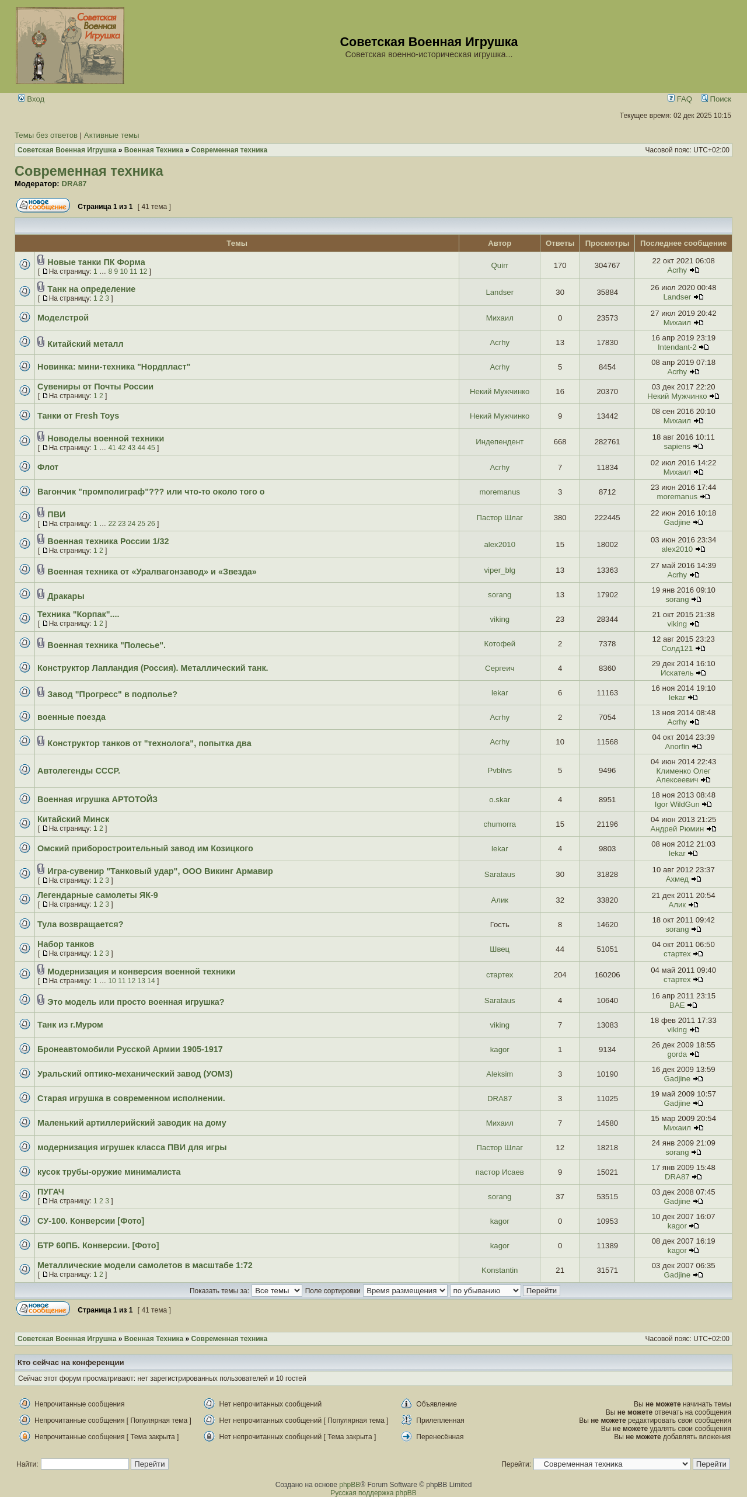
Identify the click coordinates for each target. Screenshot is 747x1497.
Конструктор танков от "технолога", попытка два (149, 743)
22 (112, 524)
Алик (499, 900)
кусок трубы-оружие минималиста (109, 1171)
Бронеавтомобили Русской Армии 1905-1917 (130, 1049)
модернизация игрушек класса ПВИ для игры (132, 1147)
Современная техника (89, 171)
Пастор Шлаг (499, 517)
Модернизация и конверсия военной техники (141, 971)
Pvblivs (499, 770)
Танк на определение (91, 289)
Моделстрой (63, 317)
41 (112, 448)
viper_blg (500, 570)
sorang (499, 594)
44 (141, 448)
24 (131, 524)
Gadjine (677, 522)
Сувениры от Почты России (95, 386)
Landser (500, 292)
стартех (677, 953)
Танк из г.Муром (70, 1024)
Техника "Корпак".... (78, 614)
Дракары (65, 596)
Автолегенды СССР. (78, 770)
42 (121, 448)
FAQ (680, 99)
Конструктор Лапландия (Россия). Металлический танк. (152, 668)
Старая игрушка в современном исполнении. (131, 1098)
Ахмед (677, 879)
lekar (499, 692)
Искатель (677, 673)
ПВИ (56, 514)
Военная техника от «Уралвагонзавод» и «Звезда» (152, 571)
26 (151, 524)
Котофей (500, 643)
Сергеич (499, 668)
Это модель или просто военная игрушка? (135, 1002)
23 (121, 524)
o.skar (499, 799)
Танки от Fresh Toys (78, 415)
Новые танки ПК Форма (96, 262)
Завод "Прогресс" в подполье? (112, 694)
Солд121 (677, 648)
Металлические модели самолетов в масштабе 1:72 (145, 1265)
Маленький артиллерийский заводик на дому (131, 1122)
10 (123, 271)
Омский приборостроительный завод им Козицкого (145, 848)
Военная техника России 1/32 (108, 541)
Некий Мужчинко (499, 391)
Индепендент (499, 441)
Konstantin (499, 1270)
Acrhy (677, 270)
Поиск (716, 99)
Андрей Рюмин (677, 828)
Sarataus (499, 874)
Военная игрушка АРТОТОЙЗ (97, 799)
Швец (499, 949)
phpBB (349, 1485)
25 (141, 524)
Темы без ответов (46, 135)
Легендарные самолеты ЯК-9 (97, 895)
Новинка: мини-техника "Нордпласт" (113, 366)
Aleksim (499, 1074)
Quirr (499, 265)
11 (133, 271)
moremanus (499, 492)
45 (151, 448)
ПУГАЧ (50, 1191)
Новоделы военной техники (105, 438)
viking (499, 619)
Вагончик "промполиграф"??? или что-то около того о (151, 491)
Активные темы (111, 135)
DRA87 (73, 183)
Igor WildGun (677, 804)
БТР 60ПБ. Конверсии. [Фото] (98, 1245)
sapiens (677, 446)
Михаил (500, 318)
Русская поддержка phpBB (373, 1493)
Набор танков (65, 944)
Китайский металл (85, 344)
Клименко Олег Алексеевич (683, 775)
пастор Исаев (500, 1172)
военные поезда (71, 717)
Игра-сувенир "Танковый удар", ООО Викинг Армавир (160, 871)
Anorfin (677, 746)
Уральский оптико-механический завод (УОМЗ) (135, 1073)
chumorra (499, 824)
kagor (499, 1049)
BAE (677, 1005)
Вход (31, 99)
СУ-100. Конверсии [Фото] (90, 1221)
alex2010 (500, 544)
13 (141, 981)
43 (131, 448)
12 (143, 271)
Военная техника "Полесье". (106, 645)
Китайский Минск (73, 819)
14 (151, 981)
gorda (677, 1054)
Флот (47, 467)
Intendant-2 (677, 347)
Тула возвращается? (80, 924)
